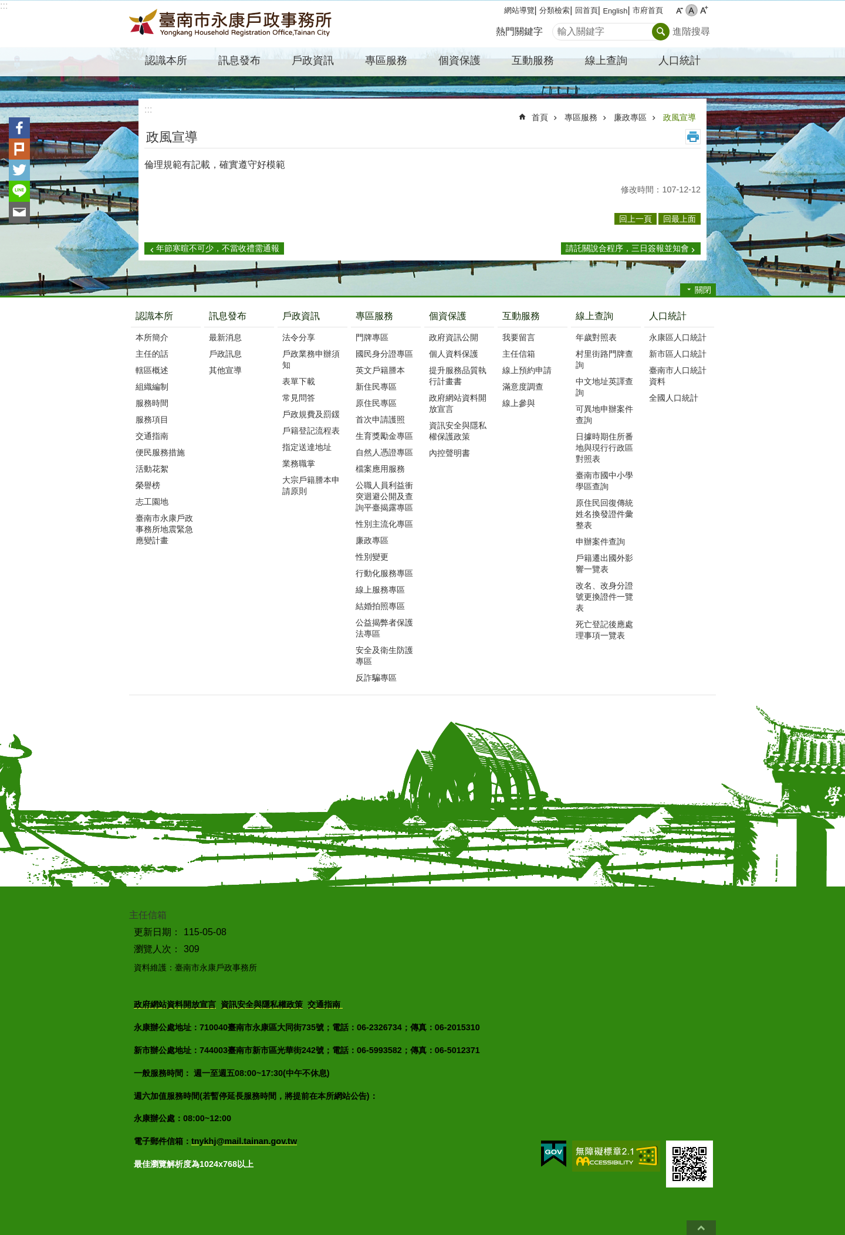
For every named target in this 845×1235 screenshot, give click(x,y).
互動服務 (521, 316)
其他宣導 (225, 370)
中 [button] (691, 10)
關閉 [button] (703, 290)
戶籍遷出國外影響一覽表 (604, 563)
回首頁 (586, 10)
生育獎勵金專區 (384, 436)
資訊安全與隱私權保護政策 (457, 431)
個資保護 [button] (459, 60)
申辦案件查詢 (600, 541)
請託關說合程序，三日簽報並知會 (627, 248)
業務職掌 (298, 463)
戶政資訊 (301, 316)
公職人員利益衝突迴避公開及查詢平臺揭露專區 (384, 496)
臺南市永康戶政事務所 (231, 24)
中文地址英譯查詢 (604, 387)
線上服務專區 (380, 589)
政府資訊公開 (453, 337)
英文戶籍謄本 (380, 370)
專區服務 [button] (386, 60)
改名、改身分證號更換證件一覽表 (604, 597)
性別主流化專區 (384, 524)
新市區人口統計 (678, 353)
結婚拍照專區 (380, 606)
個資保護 (448, 316)
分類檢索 (554, 10)
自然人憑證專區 (384, 452)
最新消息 (225, 337)
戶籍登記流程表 (311, 430)
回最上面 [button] (679, 219)
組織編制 (152, 386)
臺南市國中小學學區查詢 (604, 481)
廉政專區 (630, 117)
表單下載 (298, 381)
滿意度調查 (522, 386)
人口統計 (668, 316)
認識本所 (154, 316)
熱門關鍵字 (519, 31)
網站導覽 (519, 10)
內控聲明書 (449, 453)
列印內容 (693, 136)
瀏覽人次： (157, 949)
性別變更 (372, 556)
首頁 (540, 117)
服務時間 (152, 403)
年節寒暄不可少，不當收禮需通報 (217, 248)
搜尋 (561, 28)
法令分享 (298, 337)
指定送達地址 (307, 447)
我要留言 (518, 337)
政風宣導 (679, 117)
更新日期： (157, 932)
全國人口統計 (673, 397)
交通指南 (152, 436)
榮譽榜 (148, 485)
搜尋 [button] (661, 31)
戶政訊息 (225, 353)
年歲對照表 (596, 337)
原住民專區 (376, 403)
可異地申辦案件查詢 (604, 414)
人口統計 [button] (679, 60)
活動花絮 (152, 468)
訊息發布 (227, 316)
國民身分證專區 (384, 353)
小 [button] (679, 10)
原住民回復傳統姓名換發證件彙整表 (604, 514)
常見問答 (298, 397)
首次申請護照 (380, 419)
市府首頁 (648, 10)
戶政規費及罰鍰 (311, 414)
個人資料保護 (453, 353)
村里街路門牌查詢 (604, 359)
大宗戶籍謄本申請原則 (311, 485)
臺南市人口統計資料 (678, 376)
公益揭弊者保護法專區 (384, 628)
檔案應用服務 (380, 468)
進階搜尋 (691, 31)
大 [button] (704, 10)
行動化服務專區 (384, 573)
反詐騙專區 (376, 677)
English (615, 10)
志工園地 (152, 501)
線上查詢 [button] (606, 60)
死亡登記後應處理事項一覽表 (604, 630)
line (19, 191)
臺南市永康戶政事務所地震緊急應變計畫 (164, 529)
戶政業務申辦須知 (311, 359)
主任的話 (152, 353)
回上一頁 (635, 219)
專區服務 (581, 117)
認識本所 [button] (166, 60)
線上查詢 (594, 316)
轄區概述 (152, 370)
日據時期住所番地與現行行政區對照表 (604, 447)
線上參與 (518, 403)
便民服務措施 (160, 452)
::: (4, 6)
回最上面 (701, 1227)
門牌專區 (372, 337)
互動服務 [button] (533, 60)
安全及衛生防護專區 (384, 655)
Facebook (19, 127)
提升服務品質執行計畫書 (457, 376)
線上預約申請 (527, 370)
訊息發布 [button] (239, 60)
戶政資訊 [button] (313, 60)
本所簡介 (152, 337)
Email (19, 212)
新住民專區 (376, 386)
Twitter (19, 170)
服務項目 (152, 419)
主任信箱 (518, 353)
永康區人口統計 (678, 337)
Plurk (19, 149)
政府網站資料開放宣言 (457, 403)
